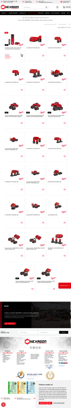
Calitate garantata (65, 2)
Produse (4, 13)
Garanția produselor (49, 358)
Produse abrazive (20, 359)
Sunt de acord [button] (43, 403)
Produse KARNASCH (35, 359)
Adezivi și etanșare (35, 357)
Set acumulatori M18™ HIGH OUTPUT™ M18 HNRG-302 (33, 184)
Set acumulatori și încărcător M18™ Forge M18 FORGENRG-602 (54, 117)
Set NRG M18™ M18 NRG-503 (34, 216)
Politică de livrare (49, 364)
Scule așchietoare (21, 365)
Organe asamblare (13, 13)
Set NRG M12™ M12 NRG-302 (14, 82)
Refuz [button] (49, 403)
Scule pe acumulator (35, 20)
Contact (4, 364)
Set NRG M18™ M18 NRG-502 (53, 82)
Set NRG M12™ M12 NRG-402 (34, 82)
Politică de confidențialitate (48, 363)
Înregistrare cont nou (62, 358)
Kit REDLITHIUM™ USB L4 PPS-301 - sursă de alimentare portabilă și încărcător (16, 48)
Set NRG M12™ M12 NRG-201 (34, 48)
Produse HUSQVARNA (35, 358)
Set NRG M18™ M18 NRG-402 (14, 216)
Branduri (47, 13)
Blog (68, 13)
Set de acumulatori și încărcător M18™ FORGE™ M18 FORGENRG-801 (44, 284)
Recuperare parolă (62, 359)
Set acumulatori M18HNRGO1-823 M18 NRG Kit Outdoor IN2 (16, 251)
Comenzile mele (61, 361)
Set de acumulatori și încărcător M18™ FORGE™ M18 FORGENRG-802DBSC (34, 117)
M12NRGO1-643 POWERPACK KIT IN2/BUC (55, 251)
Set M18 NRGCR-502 (51, 216)
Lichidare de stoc (6, 361)
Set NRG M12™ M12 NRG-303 (34, 149)
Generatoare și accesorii (20, 361)
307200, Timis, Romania (9, 2)
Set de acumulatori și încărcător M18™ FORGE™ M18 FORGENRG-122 (25, 284)
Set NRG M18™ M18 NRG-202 (53, 183)
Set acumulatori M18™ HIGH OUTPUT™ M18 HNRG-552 (14, 150)
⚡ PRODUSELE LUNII (32, 13)
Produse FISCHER (34, 360)
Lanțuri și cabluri (20, 367)
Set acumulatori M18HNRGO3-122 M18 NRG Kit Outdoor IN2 (35, 251)
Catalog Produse (55, 13)
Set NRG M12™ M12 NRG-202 (53, 48)
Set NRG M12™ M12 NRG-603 (14, 183)
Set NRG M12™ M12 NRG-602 (53, 149)
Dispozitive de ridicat (21, 362)
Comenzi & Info (5, 401)
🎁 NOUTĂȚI (41, 13)
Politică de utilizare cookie (49, 361)
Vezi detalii (10, 326)
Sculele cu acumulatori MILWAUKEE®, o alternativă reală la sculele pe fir (21, 315)
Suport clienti (6, 360)
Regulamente (47, 365)
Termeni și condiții (48, 357)
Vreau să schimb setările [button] (59, 403)
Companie (63, 13)
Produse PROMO (34, 361)
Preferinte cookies (62, 363)
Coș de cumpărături (62, 362)
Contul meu (61, 360)
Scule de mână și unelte (20, 364)
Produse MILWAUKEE (25, 20)
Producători (6, 362)
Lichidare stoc (22, 13)
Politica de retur (48, 359)
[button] (3, 405)
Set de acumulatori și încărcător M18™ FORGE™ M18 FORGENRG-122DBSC (15, 117)
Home (19, 20)
